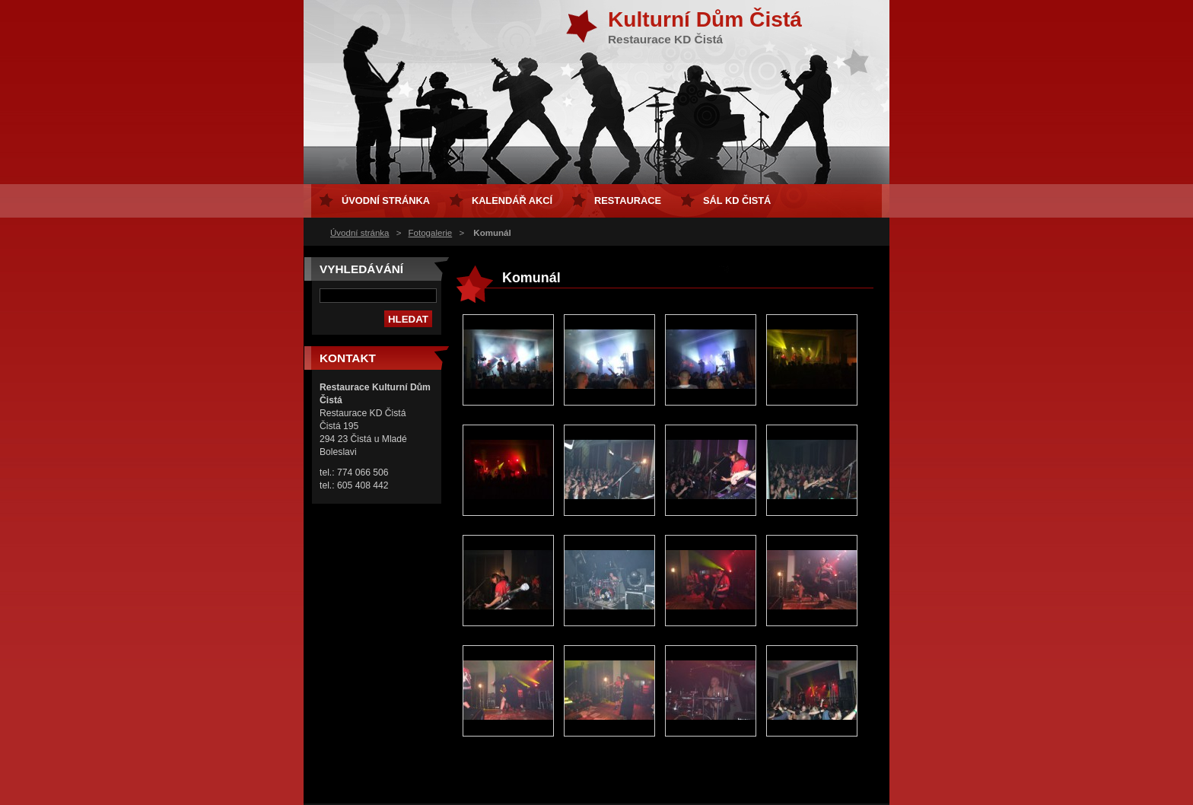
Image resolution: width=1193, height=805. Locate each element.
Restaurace (627, 200)
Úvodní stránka (359, 232)
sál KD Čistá (737, 200)
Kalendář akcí (512, 200)
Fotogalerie (431, 232)
